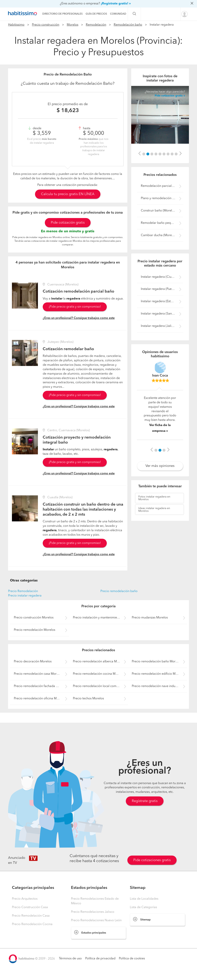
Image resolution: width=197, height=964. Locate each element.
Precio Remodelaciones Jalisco (92, 912)
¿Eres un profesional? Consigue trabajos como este (79, 318)
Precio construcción (45, 24)
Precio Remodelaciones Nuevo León (96, 920)
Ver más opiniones (159, 466)
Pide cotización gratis (68, 222)
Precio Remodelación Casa (31, 915)
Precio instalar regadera (25, 595)
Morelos (72, 24)
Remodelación (96, 24)
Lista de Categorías (143, 907)
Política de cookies (132, 958)
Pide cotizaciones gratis (152, 860)
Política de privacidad (100, 958)
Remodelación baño (128, 24)
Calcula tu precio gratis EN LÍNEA (67, 194)
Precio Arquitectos (25, 898)
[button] (139, 153)
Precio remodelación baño (119, 591)
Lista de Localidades (144, 898)
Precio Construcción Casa (30, 907)
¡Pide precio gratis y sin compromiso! (75, 306)
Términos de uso (70, 958)
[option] (160, 115)
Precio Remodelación (23, 591)
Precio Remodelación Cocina (32, 924)
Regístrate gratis (145, 801)
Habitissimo (16, 24)
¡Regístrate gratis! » (116, 3)
